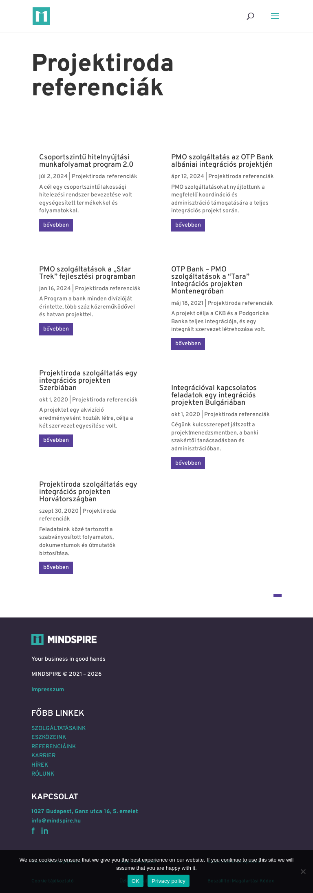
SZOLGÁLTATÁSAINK (58, 728)
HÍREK (39, 765)
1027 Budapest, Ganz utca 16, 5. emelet (84, 811)
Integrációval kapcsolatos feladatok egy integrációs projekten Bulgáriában (214, 396)
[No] (303, 871)
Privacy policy (168, 881)
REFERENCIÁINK (53, 746)
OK (135, 881)
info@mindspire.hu (56, 821)
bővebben (56, 225)
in (44, 831)
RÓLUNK (42, 774)
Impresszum (47, 689)
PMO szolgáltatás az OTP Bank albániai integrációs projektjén (222, 161)
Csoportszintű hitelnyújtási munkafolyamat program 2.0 (86, 161)
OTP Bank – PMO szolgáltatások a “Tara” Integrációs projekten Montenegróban (210, 280)
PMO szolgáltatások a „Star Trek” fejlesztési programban (87, 273)
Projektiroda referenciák (104, 176)
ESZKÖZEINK (48, 737)
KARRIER (43, 755)
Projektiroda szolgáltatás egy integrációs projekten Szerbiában (88, 381)
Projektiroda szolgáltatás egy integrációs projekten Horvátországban (88, 492)
